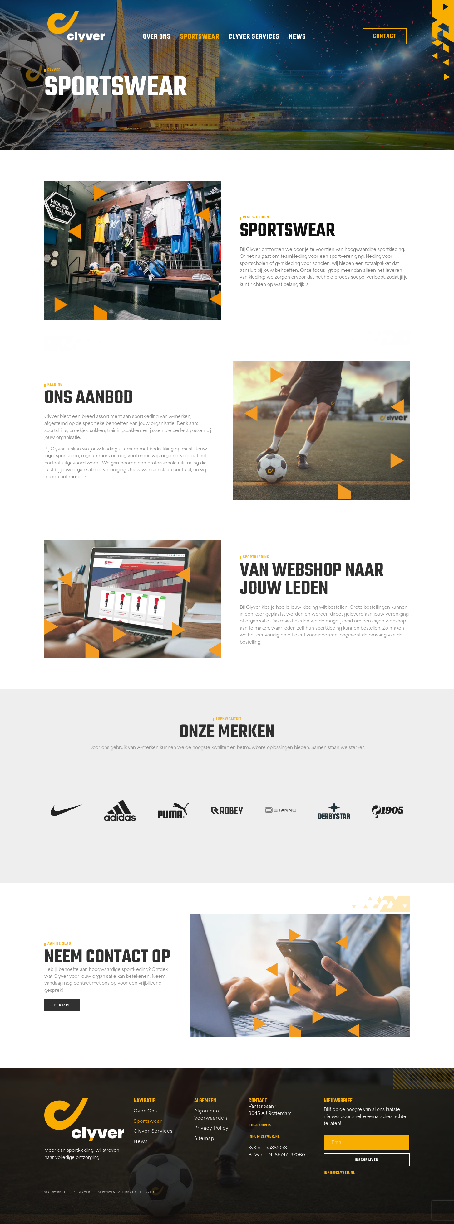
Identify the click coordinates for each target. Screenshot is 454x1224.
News (297, 37)
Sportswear (199, 37)
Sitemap (204, 1138)
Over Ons (157, 37)
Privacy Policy (211, 1128)
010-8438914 (260, 1125)
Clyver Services (254, 37)
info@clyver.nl (264, 1137)
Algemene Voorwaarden (210, 1115)
